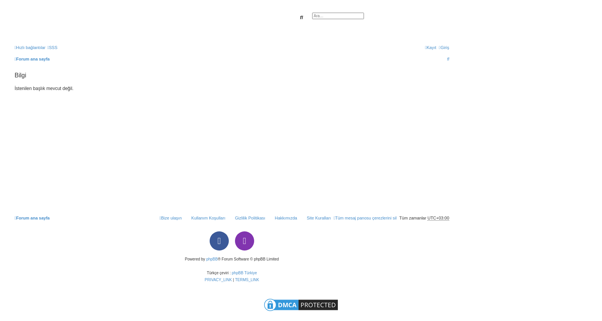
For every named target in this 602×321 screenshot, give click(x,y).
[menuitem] (52, 47)
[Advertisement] (232, 150)
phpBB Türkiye (244, 273)
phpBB (212, 259)
